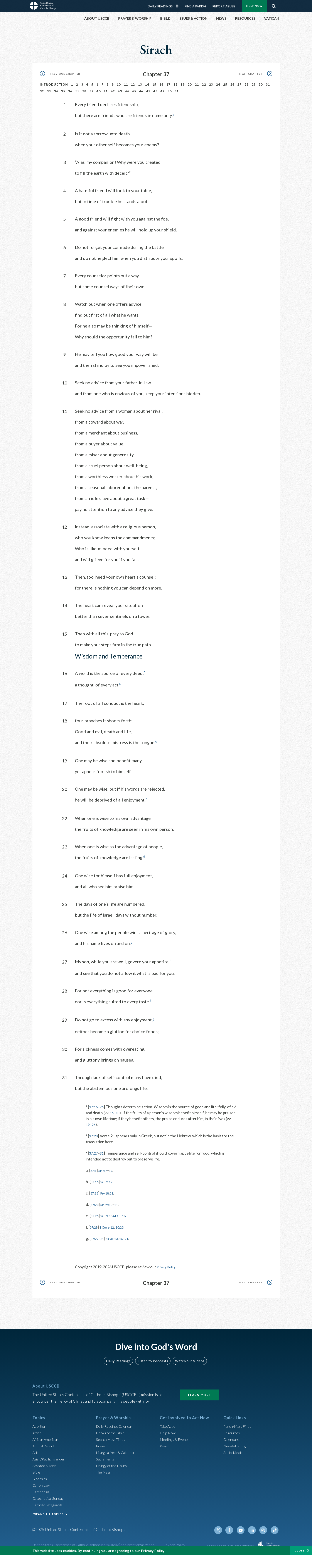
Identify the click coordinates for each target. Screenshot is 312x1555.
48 (155, 91)
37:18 (95, 1192)
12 (133, 84)
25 (225, 84)
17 (168, 84)
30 (261, 84)
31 (268, 84)
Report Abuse (223, 6)
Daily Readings (160, 6)
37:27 (94, 1152)
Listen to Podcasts (152, 1359)
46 (141, 91)
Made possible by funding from (231, 1544)
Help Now (254, 5)
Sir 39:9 (108, 1214)
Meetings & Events (176, 1437)
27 (239, 84)
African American (46, 1437)
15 (154, 84)
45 (134, 91)
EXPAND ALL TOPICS (48, 1512)
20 (190, 84)
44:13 (121, 1214)
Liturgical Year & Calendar (118, 1450)
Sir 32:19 (109, 1180)
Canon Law (41, 1483)
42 (113, 91)
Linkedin (254, 1529)
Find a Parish (195, 6)
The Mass (104, 1470)
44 (127, 91)
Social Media (234, 1450)
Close (300, 1550)
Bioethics (40, 1477)
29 (254, 84)
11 (126, 84)
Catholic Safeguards (49, 1503)
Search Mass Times (112, 1437)
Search (274, 5)
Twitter (223, 1529)
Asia (36, 1450)
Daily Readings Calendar (178, 6)
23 (211, 84)
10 (119, 84)
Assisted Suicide (46, 1464)
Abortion (40, 1424)
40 (98, 91)
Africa (37, 1431)
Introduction (54, 84)
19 (182, 84)
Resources (232, 1431)
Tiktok (275, 1529)
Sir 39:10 (109, 1203)
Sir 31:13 (116, 1237)
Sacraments (105, 1457)
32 (42, 91)
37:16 (94, 1105)
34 (56, 91)
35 (63, 91)
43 (120, 91)
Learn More (199, 1393)
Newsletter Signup (239, 1444)
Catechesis (41, 1490)
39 (91, 91)
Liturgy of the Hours (113, 1464)
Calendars (232, 1437)
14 (147, 84)
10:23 (125, 1226)
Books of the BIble (111, 1431)
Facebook (233, 1529)
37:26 (95, 1214)
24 (218, 84)
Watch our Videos (187, 1359)
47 (148, 91)
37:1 (94, 1169)
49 (162, 91)
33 (49, 91)
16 (161, 84)
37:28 (95, 1226)
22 (204, 84)
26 (232, 84)
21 (197, 84)
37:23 (95, 1203)
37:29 (95, 1237)
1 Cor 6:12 (110, 1226)
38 (84, 91)
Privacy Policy (168, 1265)
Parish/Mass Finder (239, 1424)
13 (140, 84)
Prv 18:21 (110, 1192)
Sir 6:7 (105, 1169)
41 (106, 91)
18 (176, 84)
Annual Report (44, 1444)
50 (169, 91)
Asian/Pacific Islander (50, 1457)
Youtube (244, 1529)
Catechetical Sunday (49, 1496)
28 (247, 84)
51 (177, 91)
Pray (164, 1444)
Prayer (102, 1444)
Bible (37, 1470)
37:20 (94, 1134)
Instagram (264, 1529)
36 (70, 91)
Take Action (169, 1424)
